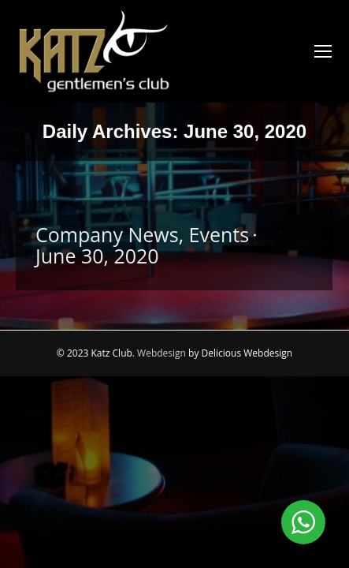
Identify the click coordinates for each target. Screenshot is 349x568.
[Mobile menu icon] (323, 51)
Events (219, 234)
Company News (107, 234)
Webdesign (161, 353)
